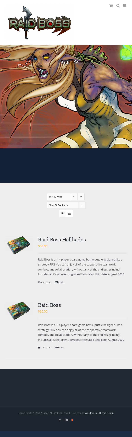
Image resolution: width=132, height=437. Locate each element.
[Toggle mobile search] (118, 5)
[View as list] (69, 213)
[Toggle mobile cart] (111, 5)
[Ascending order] (81, 196)
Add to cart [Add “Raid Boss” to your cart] (45, 347)
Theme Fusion (106, 412)
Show (58, 205)
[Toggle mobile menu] (125, 5)
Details (60, 282)
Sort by (55, 196)
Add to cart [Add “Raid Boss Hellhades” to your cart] (45, 282)
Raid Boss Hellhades (62, 239)
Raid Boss (49, 305)
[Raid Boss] (19, 310)
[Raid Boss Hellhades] (19, 245)
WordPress (91, 412)
